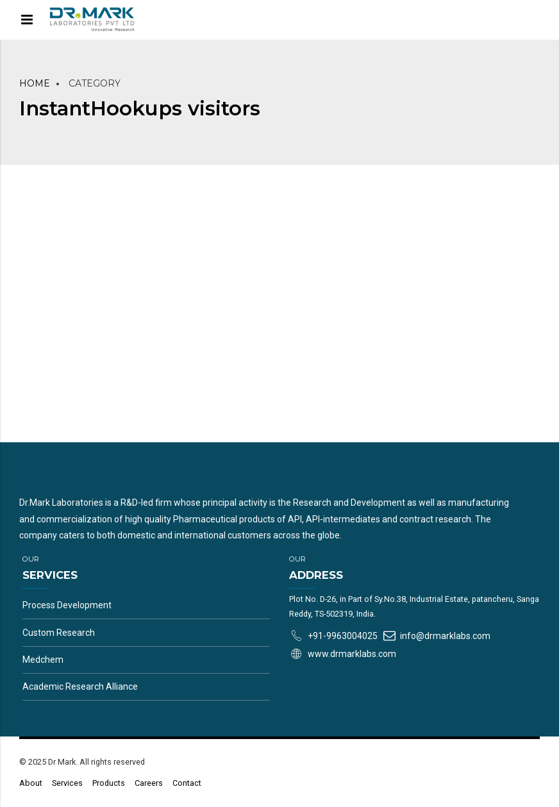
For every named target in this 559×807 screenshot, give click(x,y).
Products (108, 783)
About (30, 783)
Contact (186, 783)
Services (67, 783)
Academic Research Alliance (80, 686)
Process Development (67, 605)
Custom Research (58, 633)
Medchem (42, 659)
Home (34, 83)
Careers (149, 783)
